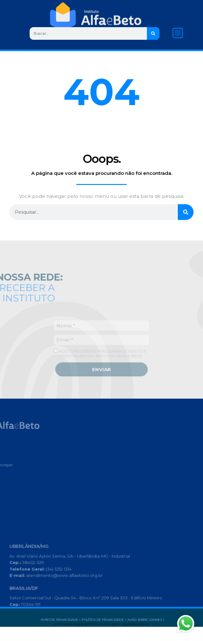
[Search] (154, 33)
